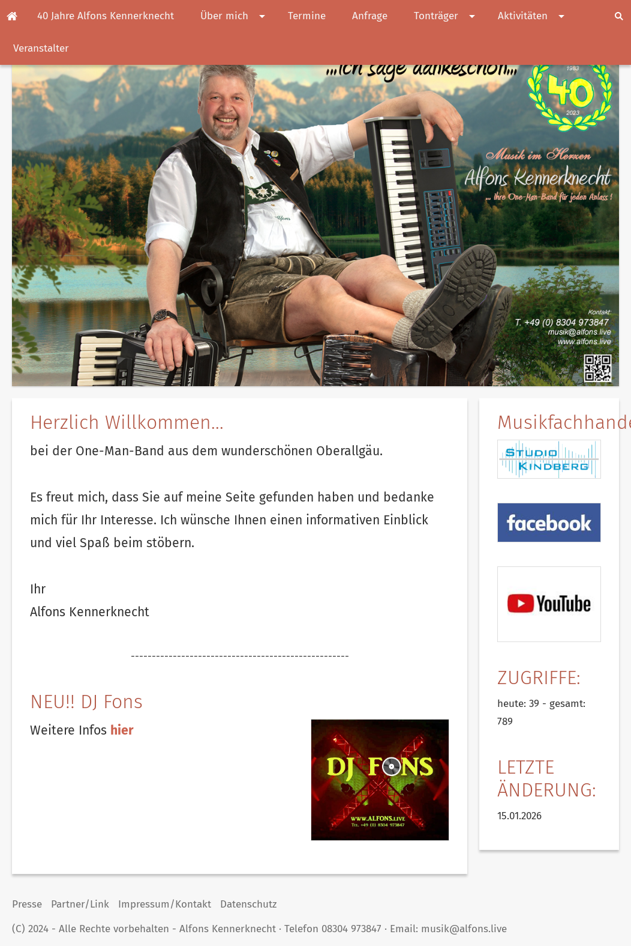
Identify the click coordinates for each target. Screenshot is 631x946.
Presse (27, 904)
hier (122, 730)
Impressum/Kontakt (164, 904)
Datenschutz (248, 904)
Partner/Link (80, 904)
